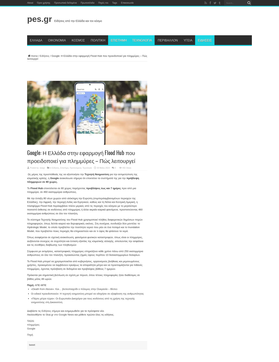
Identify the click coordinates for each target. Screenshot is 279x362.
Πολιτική (98, 40)
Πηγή (30, 334)
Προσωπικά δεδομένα (65, 3)
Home (32, 55)
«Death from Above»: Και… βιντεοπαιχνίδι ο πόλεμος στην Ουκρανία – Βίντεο (74, 289)
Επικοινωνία (127, 3)
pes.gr (39, 19)
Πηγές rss (103, 3)
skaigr (42, 168)
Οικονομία (57, 40)
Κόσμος (78, 40)
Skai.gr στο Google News (60, 314)
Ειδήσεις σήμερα (51, 310)
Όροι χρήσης (43, 3)
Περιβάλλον (168, 40)
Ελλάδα (36, 40)
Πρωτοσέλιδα (87, 3)
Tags (114, 3)
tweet (32, 344)
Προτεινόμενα (76, 168)
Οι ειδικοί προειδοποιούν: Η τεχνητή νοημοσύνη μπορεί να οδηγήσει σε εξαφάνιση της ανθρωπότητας (87, 293)
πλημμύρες (33, 324)
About (30, 3)
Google (31, 328)
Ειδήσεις (205, 40)
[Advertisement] (181, 21)
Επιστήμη (119, 40)
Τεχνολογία (142, 40)
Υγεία (188, 40)
